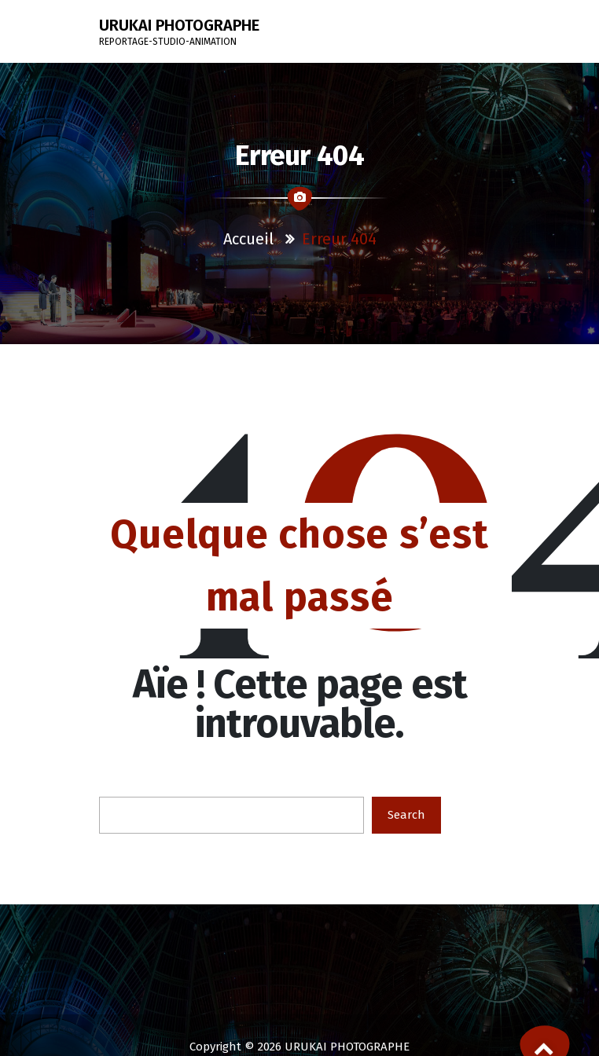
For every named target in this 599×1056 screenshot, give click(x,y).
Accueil (248, 238)
